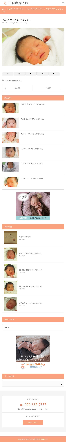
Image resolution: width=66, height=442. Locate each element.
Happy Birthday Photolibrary (18, 23)
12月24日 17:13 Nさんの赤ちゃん (31, 303)
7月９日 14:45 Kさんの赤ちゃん (32, 119)
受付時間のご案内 (25, 237)
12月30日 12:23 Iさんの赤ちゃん (30, 253)
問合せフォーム (33, 422)
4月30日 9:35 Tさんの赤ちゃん (32, 149)
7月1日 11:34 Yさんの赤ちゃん (32, 163)
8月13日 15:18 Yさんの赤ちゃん (32, 134)
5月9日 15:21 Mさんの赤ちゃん (32, 178)
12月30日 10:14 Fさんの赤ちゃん (33, 104)
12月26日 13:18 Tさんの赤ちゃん (30, 286)
